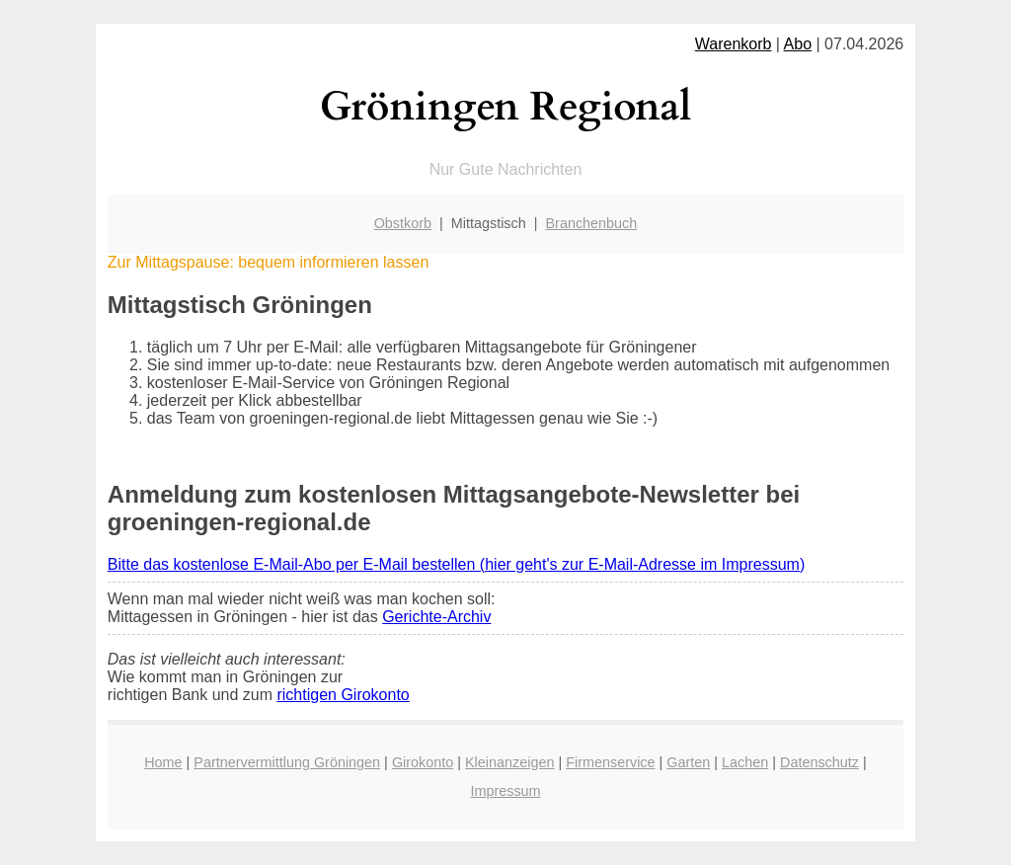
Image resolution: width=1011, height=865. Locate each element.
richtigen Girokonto (342, 694)
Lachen (745, 762)
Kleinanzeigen (509, 762)
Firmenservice (610, 762)
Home (163, 762)
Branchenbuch (592, 223)
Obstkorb (402, 223)
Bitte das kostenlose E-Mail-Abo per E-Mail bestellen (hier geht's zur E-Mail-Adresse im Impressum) (456, 564)
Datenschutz (819, 762)
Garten (688, 762)
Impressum (505, 791)
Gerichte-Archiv (436, 616)
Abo (798, 44)
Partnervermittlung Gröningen (287, 762)
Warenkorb (733, 44)
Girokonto (422, 762)
